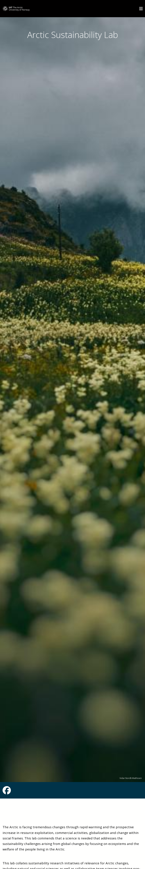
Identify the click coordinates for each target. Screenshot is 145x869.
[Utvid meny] (141, 8)
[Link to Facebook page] (7, 792)
